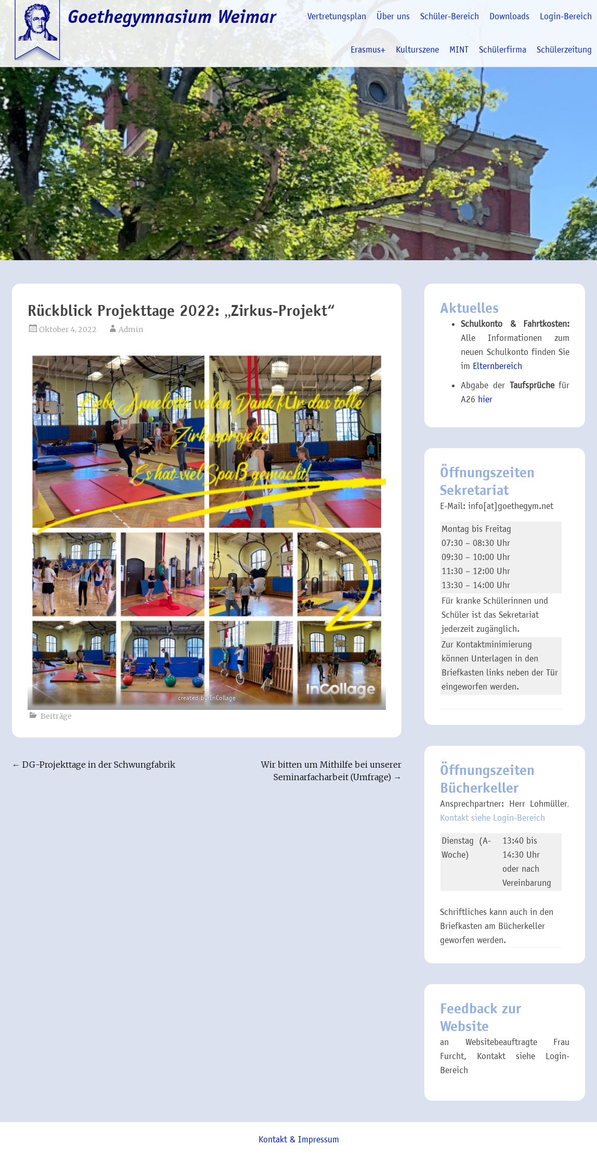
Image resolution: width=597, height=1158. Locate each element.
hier (485, 399)
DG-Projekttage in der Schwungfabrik (93, 764)
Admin (131, 329)
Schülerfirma (502, 49)
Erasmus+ (368, 49)
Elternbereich (497, 366)
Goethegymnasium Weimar (172, 17)
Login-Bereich (566, 16)
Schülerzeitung (564, 49)
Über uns (393, 16)
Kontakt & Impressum (298, 1139)
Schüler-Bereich (449, 16)
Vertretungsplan (336, 16)
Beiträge (56, 716)
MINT (459, 49)
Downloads (509, 16)
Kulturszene (417, 49)
